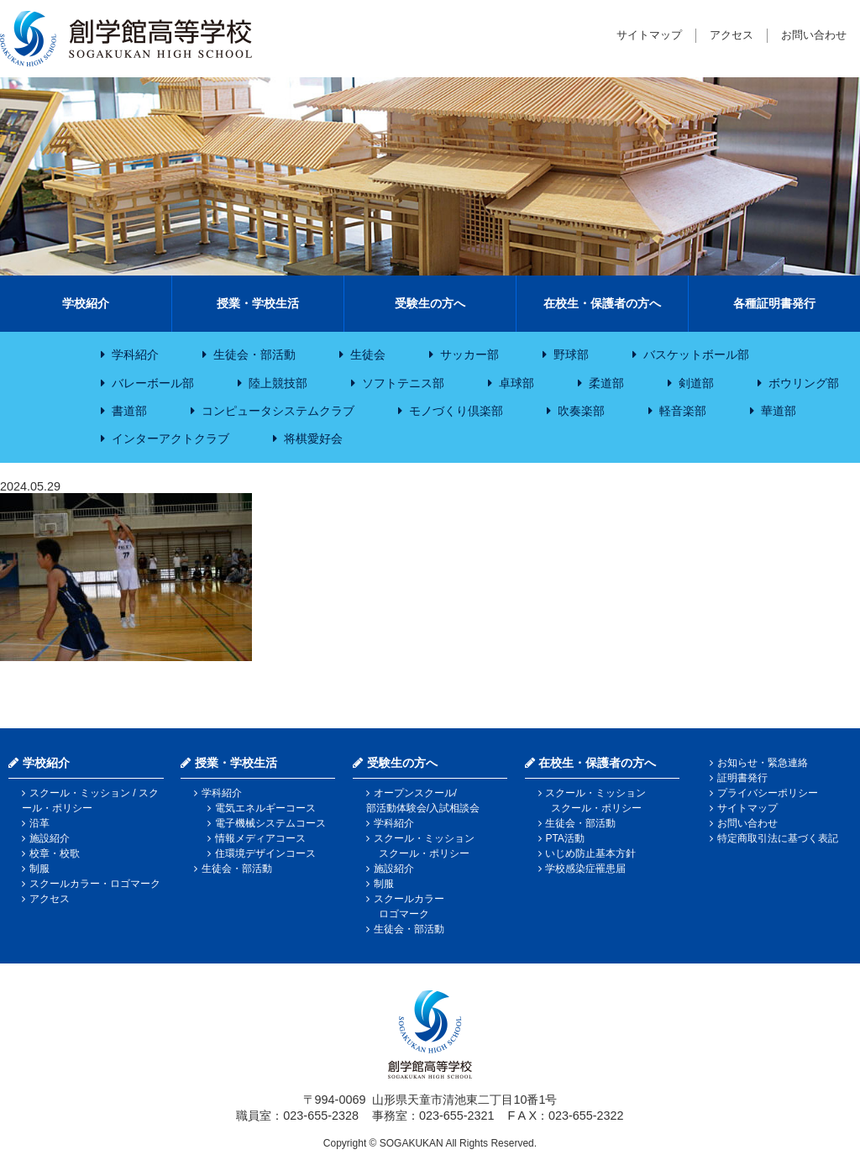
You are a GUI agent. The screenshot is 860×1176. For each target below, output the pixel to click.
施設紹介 (49, 838)
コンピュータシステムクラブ (278, 410)
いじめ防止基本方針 (590, 853)
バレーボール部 (153, 383)
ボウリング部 (803, 383)
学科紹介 (135, 354)
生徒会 (367, 354)
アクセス (731, 35)
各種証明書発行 (774, 303)
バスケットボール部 (696, 354)
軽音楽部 (682, 410)
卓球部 (516, 383)
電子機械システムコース (270, 823)
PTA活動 (564, 838)
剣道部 (696, 383)
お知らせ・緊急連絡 (762, 763)
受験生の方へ (430, 303)
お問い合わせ (814, 35)
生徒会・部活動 (254, 354)
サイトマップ (649, 35)
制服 (39, 868)
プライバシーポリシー (767, 793)
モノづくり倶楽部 (456, 410)
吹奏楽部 (581, 410)
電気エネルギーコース (265, 808)
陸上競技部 (278, 383)
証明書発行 (742, 778)
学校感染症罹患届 (585, 868)
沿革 (39, 823)
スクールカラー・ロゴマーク (94, 884)
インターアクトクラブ (170, 438)
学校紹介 (85, 303)
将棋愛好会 (313, 438)
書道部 (129, 410)
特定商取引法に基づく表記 (777, 838)
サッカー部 (469, 354)
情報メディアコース (260, 838)
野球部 (571, 354)
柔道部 (606, 383)
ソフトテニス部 (403, 383)
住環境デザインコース (265, 853)
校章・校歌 (54, 853)
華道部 (778, 410)
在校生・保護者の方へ (602, 303)
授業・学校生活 (258, 303)
